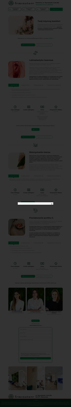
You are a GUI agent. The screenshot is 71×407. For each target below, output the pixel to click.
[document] (35, 203)
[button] (51, 203)
